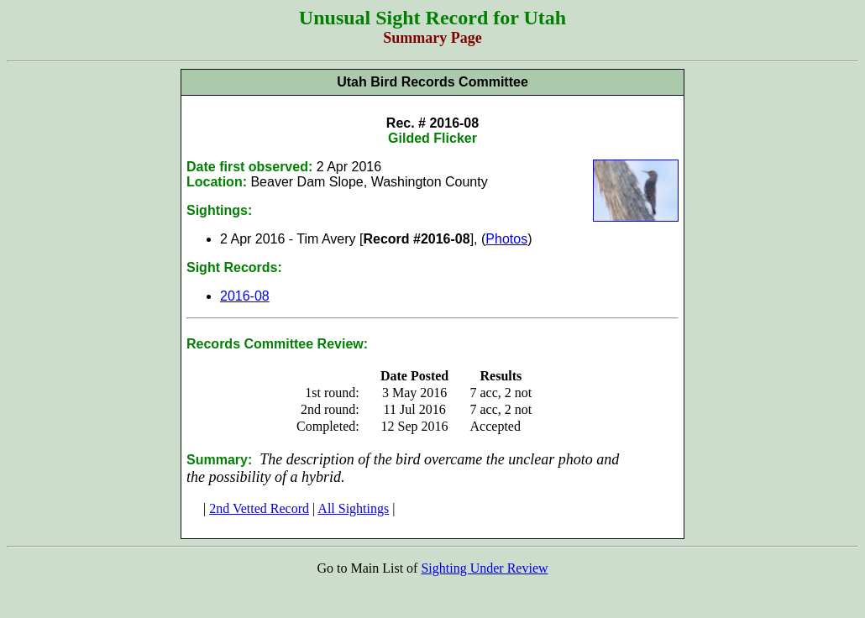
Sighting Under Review (484, 568)
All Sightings (353, 508)
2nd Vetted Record (259, 508)
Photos (506, 239)
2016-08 (245, 296)
